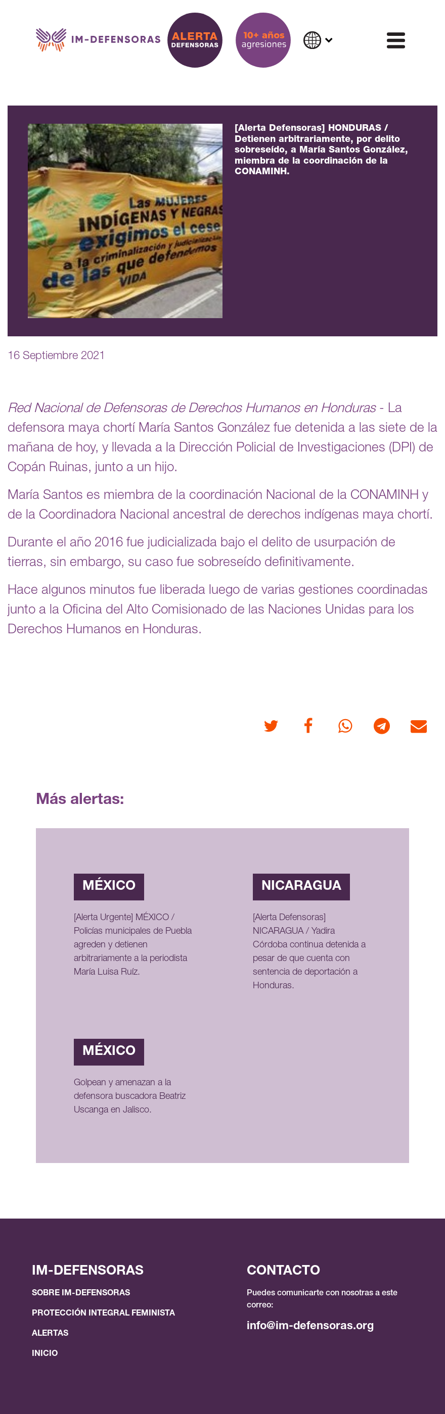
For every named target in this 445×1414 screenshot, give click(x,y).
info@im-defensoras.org (310, 1326)
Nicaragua (301, 886)
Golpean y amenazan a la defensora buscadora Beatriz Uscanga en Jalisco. (130, 1097)
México (109, 886)
